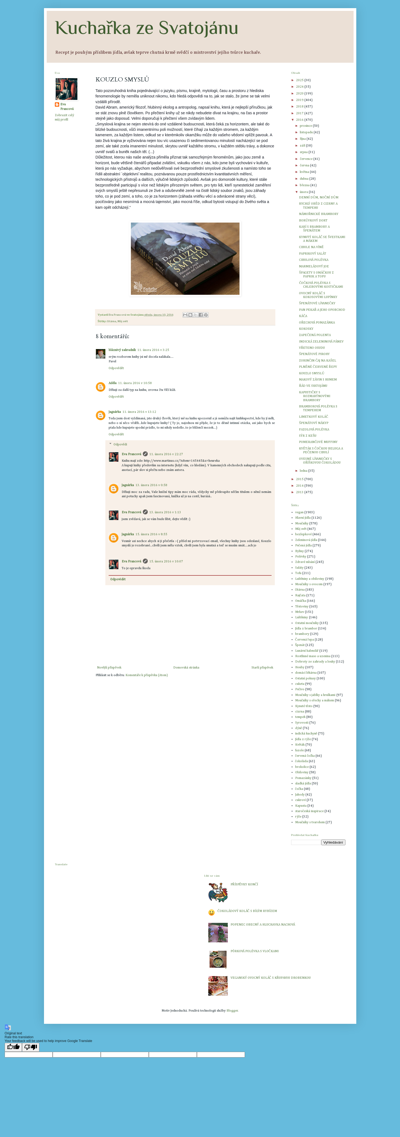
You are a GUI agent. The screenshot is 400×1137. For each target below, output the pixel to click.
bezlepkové (303, 534)
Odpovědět (116, 368)
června (305, 165)
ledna (304, 471)
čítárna (111, 321)
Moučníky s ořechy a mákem (314, 700)
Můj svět (123, 321)
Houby (299, 667)
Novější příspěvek (109, 667)
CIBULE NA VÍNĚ (311, 247)
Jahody (300, 794)
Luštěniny (301, 617)
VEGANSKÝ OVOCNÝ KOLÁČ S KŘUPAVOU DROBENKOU (271, 978)
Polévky (300, 556)
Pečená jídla (303, 545)
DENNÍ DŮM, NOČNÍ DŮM (318, 197)
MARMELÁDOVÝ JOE (314, 266)
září (303, 145)
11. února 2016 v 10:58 (135, 383)
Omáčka (300, 601)
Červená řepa (304, 639)
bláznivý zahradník (122, 350)
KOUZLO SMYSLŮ (311, 373)
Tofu (298, 573)
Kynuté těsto (304, 706)
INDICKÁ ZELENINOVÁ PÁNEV (321, 341)
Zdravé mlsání (305, 562)
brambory (302, 634)
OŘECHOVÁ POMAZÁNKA (317, 322)
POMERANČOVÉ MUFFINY (318, 442)
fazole (299, 750)
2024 (300, 86)
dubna (304, 178)
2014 (300, 485)
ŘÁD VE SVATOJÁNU (313, 386)
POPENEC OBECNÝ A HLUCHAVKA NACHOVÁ (263, 924)
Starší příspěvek (262, 667)
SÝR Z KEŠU (307, 436)
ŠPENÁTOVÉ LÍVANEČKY (317, 303)
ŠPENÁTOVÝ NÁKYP (313, 423)
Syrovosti (301, 722)
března (305, 185)
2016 (300, 120)
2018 (300, 106)
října (303, 139)
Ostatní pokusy (305, 678)
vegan (299, 512)
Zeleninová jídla (306, 540)
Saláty (299, 567)
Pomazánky (303, 778)
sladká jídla (303, 783)
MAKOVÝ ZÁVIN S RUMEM (318, 379)
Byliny (299, 551)
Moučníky (301, 523)
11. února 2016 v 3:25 (153, 350)
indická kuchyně (306, 733)
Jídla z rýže (303, 739)
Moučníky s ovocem (309, 584)
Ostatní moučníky (307, 623)
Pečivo (299, 689)
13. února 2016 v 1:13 (165, 512)
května (305, 172)
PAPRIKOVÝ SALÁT (312, 253)
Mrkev (299, 612)
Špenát (300, 645)
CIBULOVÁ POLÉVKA (313, 260)
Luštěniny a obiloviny (310, 579)
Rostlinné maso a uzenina (312, 656)
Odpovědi (120, 444)
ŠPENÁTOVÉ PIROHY (314, 354)
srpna (304, 152)
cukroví (300, 800)
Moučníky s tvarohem (310, 822)
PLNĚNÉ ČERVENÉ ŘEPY (318, 367)
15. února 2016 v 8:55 (151, 534)
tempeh (300, 717)
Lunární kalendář (307, 651)
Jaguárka (115, 412)
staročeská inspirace (309, 811)
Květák (300, 744)
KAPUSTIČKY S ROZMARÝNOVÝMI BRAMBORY (314, 396)
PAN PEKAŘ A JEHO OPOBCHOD (322, 310)
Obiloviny (301, 772)
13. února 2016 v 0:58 (151, 485)
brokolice (302, 767)
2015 (300, 479)
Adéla (112, 383)
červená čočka (305, 756)
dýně (298, 728)
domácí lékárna (306, 672)
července (306, 159)
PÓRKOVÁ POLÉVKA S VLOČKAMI (255, 951)
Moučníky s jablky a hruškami (315, 695)
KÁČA (303, 316)
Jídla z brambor (306, 628)
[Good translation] (13, 1047)
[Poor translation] (30, 1047)
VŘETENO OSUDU (312, 348)
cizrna (299, 711)
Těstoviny (301, 606)
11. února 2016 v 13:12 (139, 412)
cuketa (299, 684)
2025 (300, 80)
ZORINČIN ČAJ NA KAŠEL (317, 360)
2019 (300, 100)
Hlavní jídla (303, 518)
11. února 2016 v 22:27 (166, 454)
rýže (298, 816)
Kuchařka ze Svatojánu (147, 27)
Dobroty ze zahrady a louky (315, 661)
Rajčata (300, 595)
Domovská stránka (186, 667)
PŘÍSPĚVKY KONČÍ (244, 884)
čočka (299, 789)
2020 (300, 93)
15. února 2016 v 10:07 (166, 561)
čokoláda (301, 761)
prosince (306, 126)
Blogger (232, 1010)
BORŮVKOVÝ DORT (313, 220)
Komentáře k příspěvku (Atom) (146, 675)
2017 (300, 113)
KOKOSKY (306, 329)
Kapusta (301, 805)
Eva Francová (131, 454)
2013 (300, 492)
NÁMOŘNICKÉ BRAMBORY (318, 214)
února (304, 192)
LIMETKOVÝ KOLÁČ (313, 417)
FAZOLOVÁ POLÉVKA (314, 429)
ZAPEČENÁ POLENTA (315, 335)
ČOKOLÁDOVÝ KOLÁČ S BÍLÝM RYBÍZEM (247, 911)
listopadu (307, 132)
